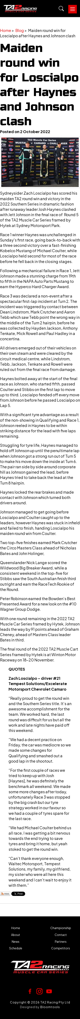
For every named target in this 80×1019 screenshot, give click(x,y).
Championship (60, 928)
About (15, 935)
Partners (61, 941)
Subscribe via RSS (5, 894)
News (15, 941)
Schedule (15, 948)
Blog (19, 30)
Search (61, 8)
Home (5, 30)
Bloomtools (50, 1007)
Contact (61, 935)
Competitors (60, 948)
